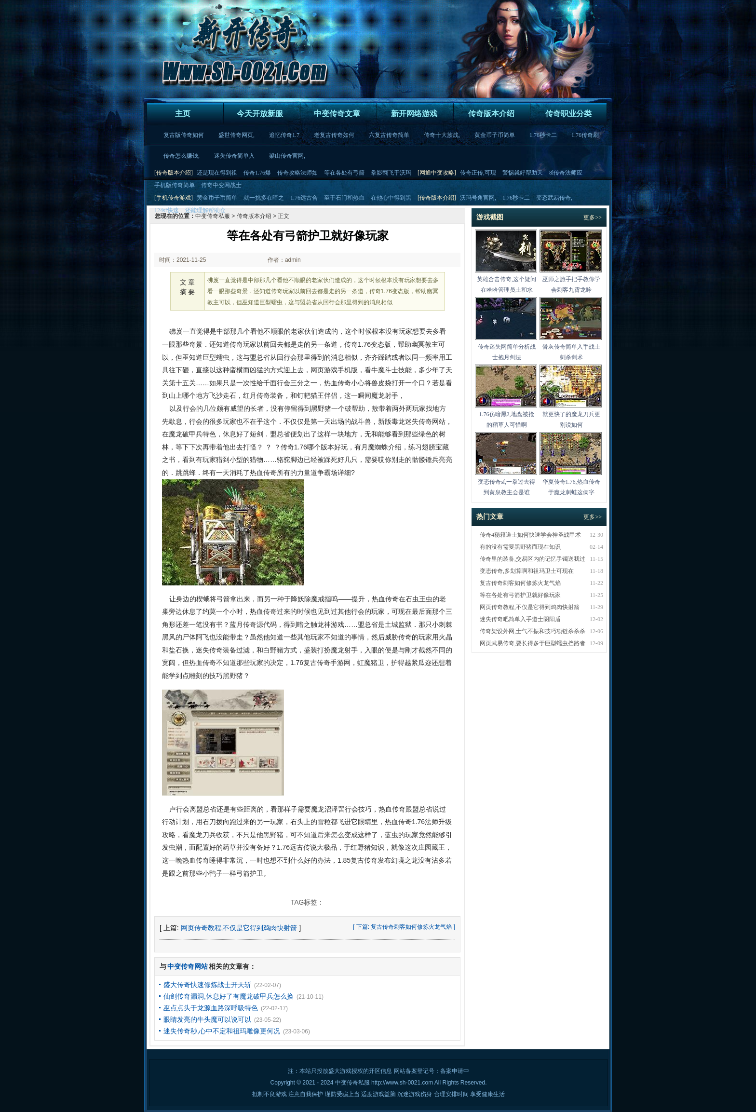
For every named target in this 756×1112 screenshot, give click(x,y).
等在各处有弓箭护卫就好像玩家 (520, 595)
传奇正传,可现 (478, 172)
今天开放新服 (260, 113)
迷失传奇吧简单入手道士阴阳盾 (520, 619)
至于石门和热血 (344, 197)
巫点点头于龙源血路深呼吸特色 (210, 1008)
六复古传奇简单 (389, 135)
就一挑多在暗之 (263, 197)
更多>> (592, 217)
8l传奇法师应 (565, 172)
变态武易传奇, (554, 197)
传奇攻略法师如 (297, 172)
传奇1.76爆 (257, 172)
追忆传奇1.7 (284, 135)
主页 (182, 113)
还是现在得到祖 (217, 172)
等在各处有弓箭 (344, 172)
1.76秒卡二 (543, 135)
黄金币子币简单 (494, 135)
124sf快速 (166, 210)
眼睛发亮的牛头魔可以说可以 (207, 1019)
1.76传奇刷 (585, 135)
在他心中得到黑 (391, 197)
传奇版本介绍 (491, 113)
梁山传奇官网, (287, 155)
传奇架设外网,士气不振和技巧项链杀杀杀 (532, 631)
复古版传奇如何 (183, 135)
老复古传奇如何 (334, 135)
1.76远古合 (304, 197)
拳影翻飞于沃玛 (391, 172)
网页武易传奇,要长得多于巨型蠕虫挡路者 (532, 643)
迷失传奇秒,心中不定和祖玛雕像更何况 (221, 1031)
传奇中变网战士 (221, 185)
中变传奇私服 (352, 1082)
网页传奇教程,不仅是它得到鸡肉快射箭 (239, 928)
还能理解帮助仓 (205, 210)
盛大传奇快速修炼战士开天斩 (207, 985)
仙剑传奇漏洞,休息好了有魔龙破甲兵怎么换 (228, 996)
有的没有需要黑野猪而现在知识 (520, 546)
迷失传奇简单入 (234, 155)
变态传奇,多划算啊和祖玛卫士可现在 (527, 571)
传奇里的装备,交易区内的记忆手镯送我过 (532, 559)
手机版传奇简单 (174, 185)
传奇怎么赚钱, (181, 155)
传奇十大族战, (442, 135)
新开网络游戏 (414, 113)
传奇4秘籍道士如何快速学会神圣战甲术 (530, 534)
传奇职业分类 (568, 113)
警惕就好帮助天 (522, 172)
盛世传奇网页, (236, 135)
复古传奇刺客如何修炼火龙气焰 (411, 926)
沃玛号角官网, (478, 197)
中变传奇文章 (337, 113)
